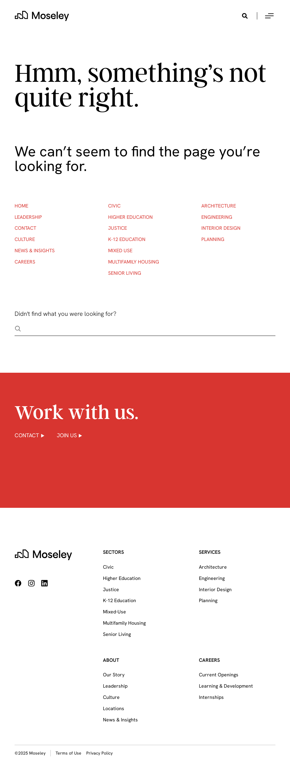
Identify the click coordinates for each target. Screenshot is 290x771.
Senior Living (124, 273)
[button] (269, 16)
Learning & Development (226, 686)
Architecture (218, 206)
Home (21, 206)
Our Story (114, 675)
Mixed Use (120, 250)
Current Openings (218, 675)
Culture (25, 239)
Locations (113, 708)
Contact (25, 228)
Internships (211, 697)
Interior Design (221, 228)
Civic (114, 206)
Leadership (28, 217)
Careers (25, 262)
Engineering (216, 217)
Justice (117, 228)
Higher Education (130, 217)
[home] (42, 16)
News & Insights (35, 250)
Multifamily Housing (133, 262)
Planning (212, 239)
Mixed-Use (114, 612)
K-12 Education (126, 239)
